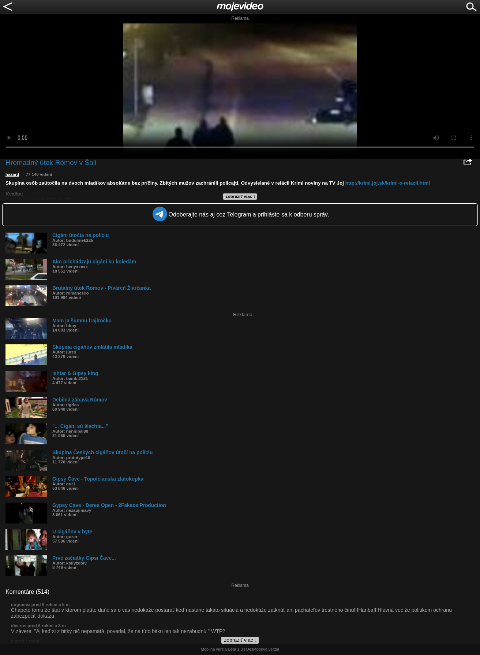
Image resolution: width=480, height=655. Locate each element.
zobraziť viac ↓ (241, 196)
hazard (12, 174)
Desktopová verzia (263, 649)
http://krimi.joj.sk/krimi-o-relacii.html (387, 183)
